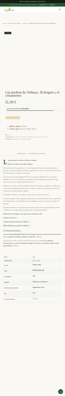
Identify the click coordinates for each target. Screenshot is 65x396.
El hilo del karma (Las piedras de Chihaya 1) (16, 225)
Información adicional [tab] (37, 153)
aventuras (16, 139)
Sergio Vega (44, 137)
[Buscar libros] (60, 391)
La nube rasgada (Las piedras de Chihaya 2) (16, 222)
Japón (15, 137)
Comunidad (43, 4)
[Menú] (59, 9)
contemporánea (25, 139)
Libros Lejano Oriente (25, 137)
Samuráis (36, 137)
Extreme (52, 4)
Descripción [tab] (21, 153)
